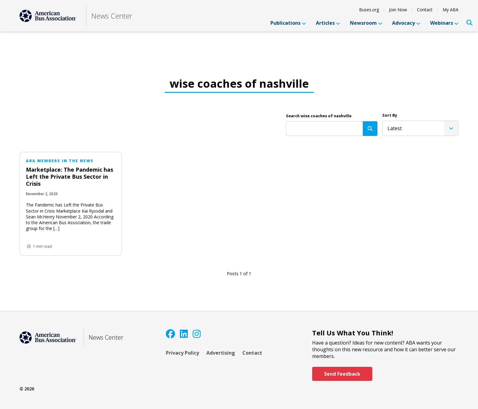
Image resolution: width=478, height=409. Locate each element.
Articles (328, 23)
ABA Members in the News (60, 160)
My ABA (450, 10)
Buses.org (369, 10)
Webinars (444, 23)
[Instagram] (197, 333)
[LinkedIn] (184, 333)
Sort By (389, 115)
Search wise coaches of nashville (318, 116)
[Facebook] (170, 333)
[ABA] (48, 16)
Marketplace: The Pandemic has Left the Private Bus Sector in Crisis (69, 176)
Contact (425, 10)
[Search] (370, 128)
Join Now (398, 10)
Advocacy (406, 23)
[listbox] (420, 128)
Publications (288, 23)
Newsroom (366, 23)
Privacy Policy (182, 352)
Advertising (220, 352)
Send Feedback (342, 374)
